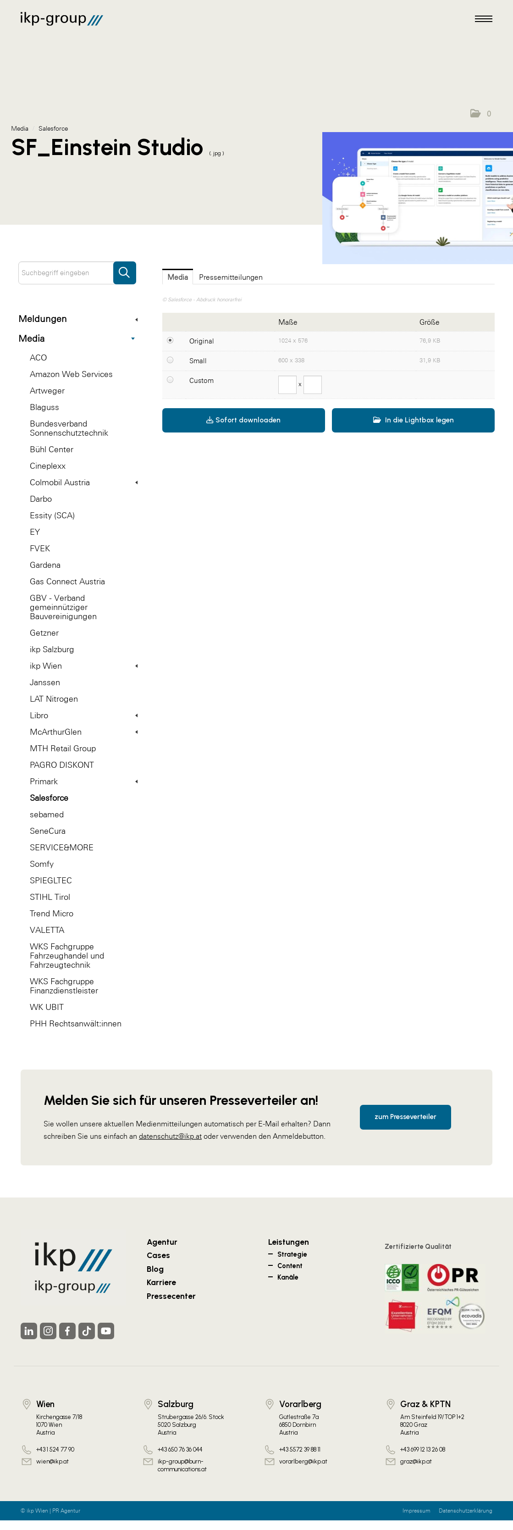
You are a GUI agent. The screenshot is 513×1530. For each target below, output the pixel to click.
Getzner (44, 633)
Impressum (416, 1511)
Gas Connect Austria (67, 581)
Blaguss (44, 407)
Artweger (47, 390)
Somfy (42, 864)
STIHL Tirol (50, 897)
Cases (158, 1255)
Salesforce (49, 798)
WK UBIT (47, 1007)
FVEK (40, 548)
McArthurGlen (84, 732)
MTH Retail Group (63, 748)
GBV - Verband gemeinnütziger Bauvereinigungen (63, 607)
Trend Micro (51, 913)
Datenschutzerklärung (465, 1511)
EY (35, 532)
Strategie (292, 1254)
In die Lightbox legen (413, 420)
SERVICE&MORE (62, 847)
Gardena (45, 565)
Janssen (45, 682)
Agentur (162, 1242)
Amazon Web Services (71, 374)
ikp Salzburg (52, 649)
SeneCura (48, 831)
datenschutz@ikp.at (170, 1136)
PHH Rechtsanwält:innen (75, 1023)
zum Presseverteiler (405, 1117)
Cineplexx (48, 466)
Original (201, 341)
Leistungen (288, 1242)
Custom (201, 380)
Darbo (41, 499)
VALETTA (47, 930)
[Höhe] (312, 385)
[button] (481, 113)
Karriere (161, 1282)
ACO (38, 357)
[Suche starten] (124, 268)
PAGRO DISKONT (62, 765)
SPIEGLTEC (51, 880)
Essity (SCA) (52, 515)
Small (198, 361)
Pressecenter (171, 1296)
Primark (84, 781)
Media (76, 338)
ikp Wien (84, 666)
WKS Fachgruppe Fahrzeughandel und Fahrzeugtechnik (67, 956)
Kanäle (287, 1277)
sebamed (47, 814)
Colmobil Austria (84, 482)
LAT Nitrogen (54, 699)
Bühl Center (51, 449)
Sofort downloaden (243, 420)
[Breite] (287, 385)
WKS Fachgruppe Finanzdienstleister (64, 985)
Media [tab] (177, 277)
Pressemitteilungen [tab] (231, 277)
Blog (155, 1269)
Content (290, 1266)
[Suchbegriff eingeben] (77, 272)
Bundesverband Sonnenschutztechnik (69, 428)
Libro (84, 715)
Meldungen (78, 319)
